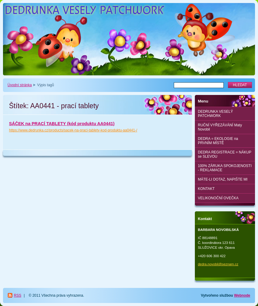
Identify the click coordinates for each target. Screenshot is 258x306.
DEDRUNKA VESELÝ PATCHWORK (215, 113)
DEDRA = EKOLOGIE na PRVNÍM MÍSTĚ (218, 141)
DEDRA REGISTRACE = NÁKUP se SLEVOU (224, 154)
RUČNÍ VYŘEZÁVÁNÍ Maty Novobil (220, 127)
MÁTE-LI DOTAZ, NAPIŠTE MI (222, 179)
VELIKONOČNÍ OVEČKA (218, 198)
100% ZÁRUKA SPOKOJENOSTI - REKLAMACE (225, 168)
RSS (17, 295)
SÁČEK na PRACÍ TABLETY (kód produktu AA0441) (62, 123)
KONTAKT (206, 189)
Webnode (242, 295)
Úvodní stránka (20, 85)
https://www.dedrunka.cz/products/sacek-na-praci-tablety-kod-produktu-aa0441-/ (73, 130)
